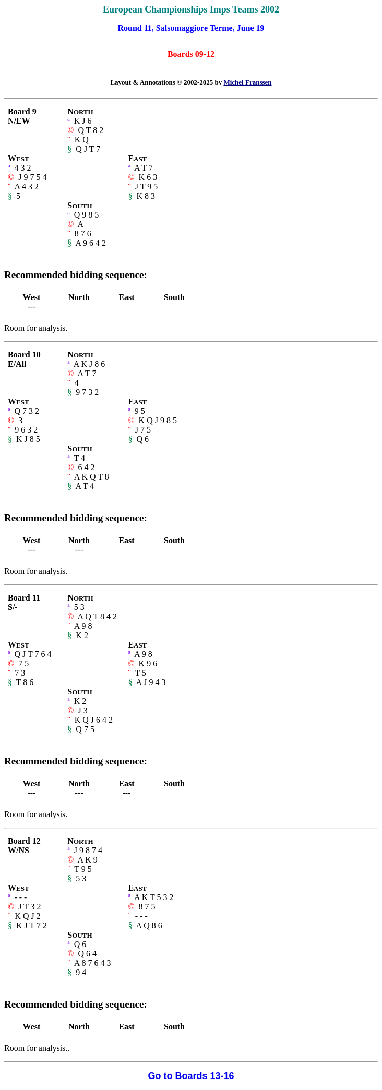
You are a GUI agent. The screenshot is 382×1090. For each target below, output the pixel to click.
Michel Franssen (247, 82)
